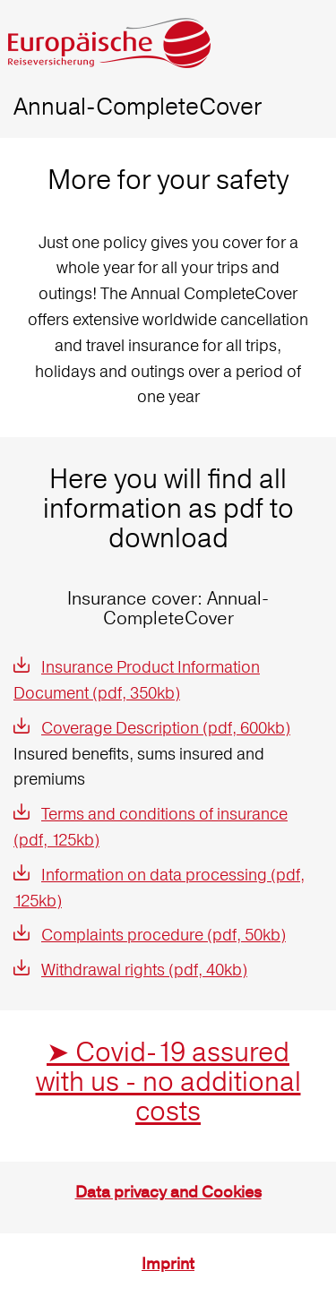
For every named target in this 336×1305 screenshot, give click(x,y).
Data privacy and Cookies (168, 1192)
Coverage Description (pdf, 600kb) (165, 727)
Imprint (168, 1264)
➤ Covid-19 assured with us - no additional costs (168, 1081)
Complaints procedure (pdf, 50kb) (163, 934)
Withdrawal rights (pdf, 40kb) (144, 969)
